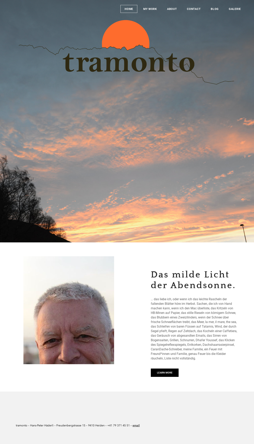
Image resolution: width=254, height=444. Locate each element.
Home (129, 8)
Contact (194, 8)
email (136, 425)
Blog (215, 8)
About (172, 8)
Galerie (235, 8)
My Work (150, 8)
